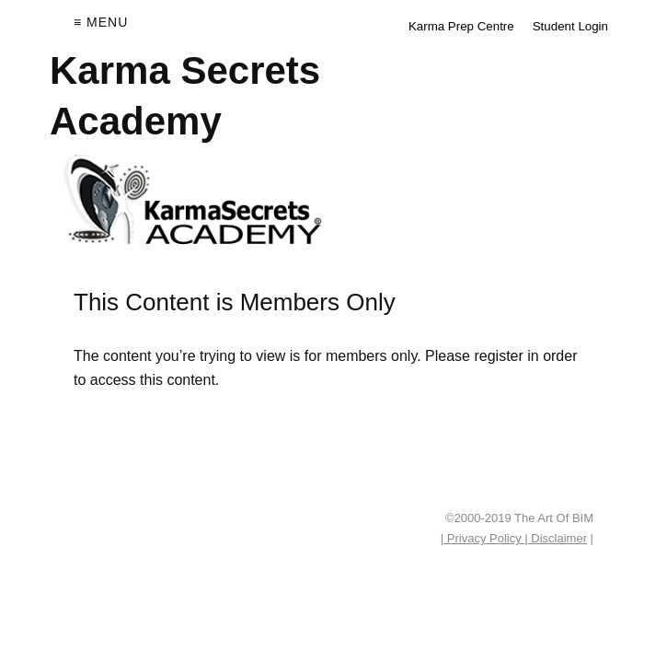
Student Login (570, 26)
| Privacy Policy (483, 538)
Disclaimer (557, 538)
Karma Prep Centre (461, 26)
